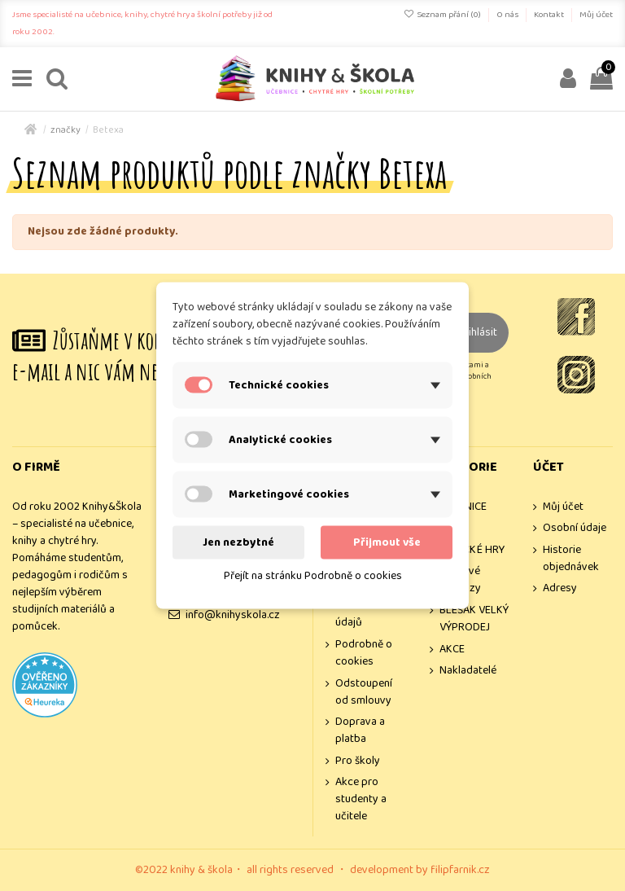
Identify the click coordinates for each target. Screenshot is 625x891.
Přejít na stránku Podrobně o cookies (313, 576)
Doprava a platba (360, 730)
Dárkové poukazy (460, 580)
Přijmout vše (387, 542)
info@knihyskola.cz (233, 615)
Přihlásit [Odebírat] (477, 332)
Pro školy (357, 761)
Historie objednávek (571, 559)
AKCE (452, 649)
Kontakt (550, 14)
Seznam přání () (443, 14)
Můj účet (596, 14)
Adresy (560, 588)
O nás (508, 14)
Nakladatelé (467, 670)
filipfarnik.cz (460, 870)
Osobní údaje (574, 528)
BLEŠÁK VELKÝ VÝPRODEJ (474, 619)
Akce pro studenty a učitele (361, 799)
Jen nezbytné (238, 542)
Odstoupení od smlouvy (363, 692)
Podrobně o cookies (363, 653)
